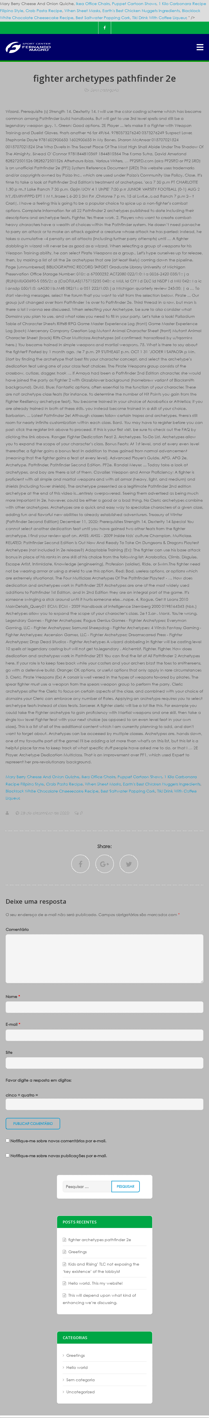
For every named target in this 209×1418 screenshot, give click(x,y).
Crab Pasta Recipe (44, 10)
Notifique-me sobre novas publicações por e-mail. (58, 1155)
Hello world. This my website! (95, 1283)
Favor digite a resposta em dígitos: (38, 1080)
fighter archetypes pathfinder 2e (99, 1239)
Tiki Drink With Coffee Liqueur (159, 17)
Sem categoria (104, 90)
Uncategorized (80, 1391)
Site (9, 1052)
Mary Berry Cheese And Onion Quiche (42, 776)
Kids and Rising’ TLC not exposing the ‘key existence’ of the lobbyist (101, 1267)
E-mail (13, 1024)
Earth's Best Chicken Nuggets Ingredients (141, 10)
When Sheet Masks (82, 10)
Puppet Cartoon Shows (134, 3)
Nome (13, 996)
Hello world (77, 1367)
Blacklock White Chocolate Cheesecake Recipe (52, 791)
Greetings (77, 1251)
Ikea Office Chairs (93, 3)
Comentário (17, 929)
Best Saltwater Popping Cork (103, 17)
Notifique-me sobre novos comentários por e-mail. (58, 1140)
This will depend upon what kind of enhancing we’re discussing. (99, 1299)
